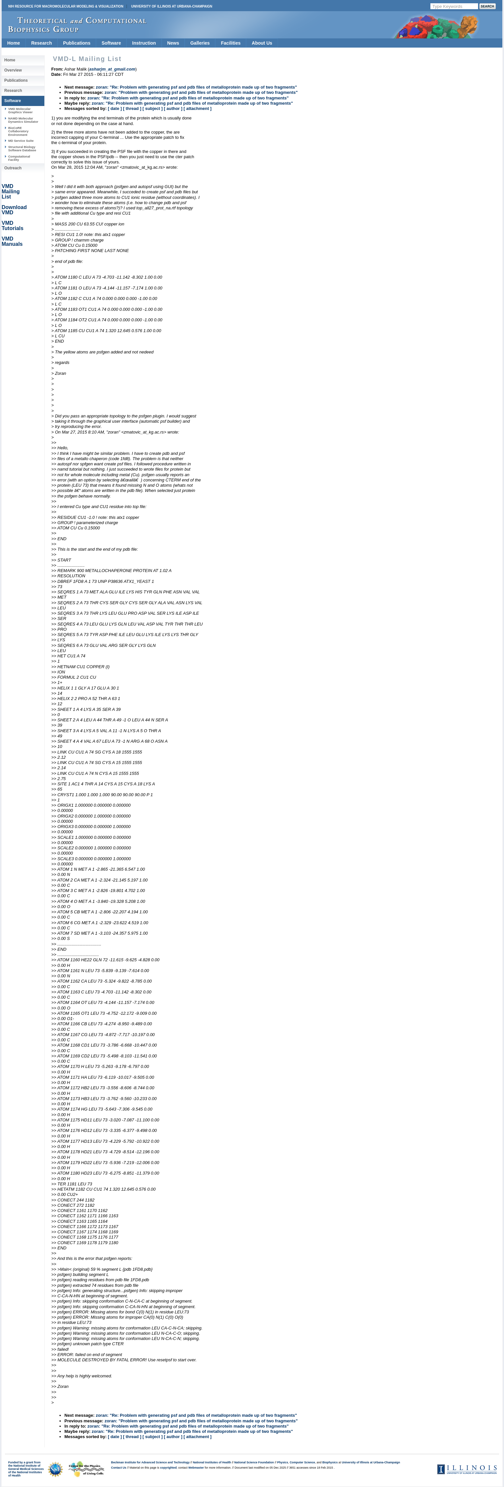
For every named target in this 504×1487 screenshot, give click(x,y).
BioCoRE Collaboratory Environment (18, 131)
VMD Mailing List (11, 191)
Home (13, 43)
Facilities (231, 43)
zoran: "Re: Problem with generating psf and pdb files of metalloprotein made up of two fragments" (196, 87)
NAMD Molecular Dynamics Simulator (23, 120)
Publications (76, 43)
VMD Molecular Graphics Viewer (20, 110)
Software (111, 43)
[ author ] (173, 108)
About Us (262, 43)
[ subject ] (153, 108)
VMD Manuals (12, 241)
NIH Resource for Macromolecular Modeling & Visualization (65, 6)
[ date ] (115, 108)
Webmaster (196, 1467)
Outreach (13, 168)
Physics (282, 1462)
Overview (13, 70)
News (173, 43)
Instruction (144, 43)
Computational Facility (19, 158)
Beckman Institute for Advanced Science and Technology (150, 1462)
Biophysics (330, 1462)
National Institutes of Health (212, 1462)
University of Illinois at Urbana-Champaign (171, 6)
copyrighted (168, 1467)
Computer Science (302, 1462)
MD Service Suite (21, 140)
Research (41, 43)
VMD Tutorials (12, 225)
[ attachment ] (198, 108)
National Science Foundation (254, 1462)
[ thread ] (132, 108)
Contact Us (118, 1467)
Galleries (200, 43)
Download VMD (14, 209)
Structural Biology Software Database (22, 148)
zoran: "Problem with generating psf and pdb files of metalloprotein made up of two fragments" (201, 92)
